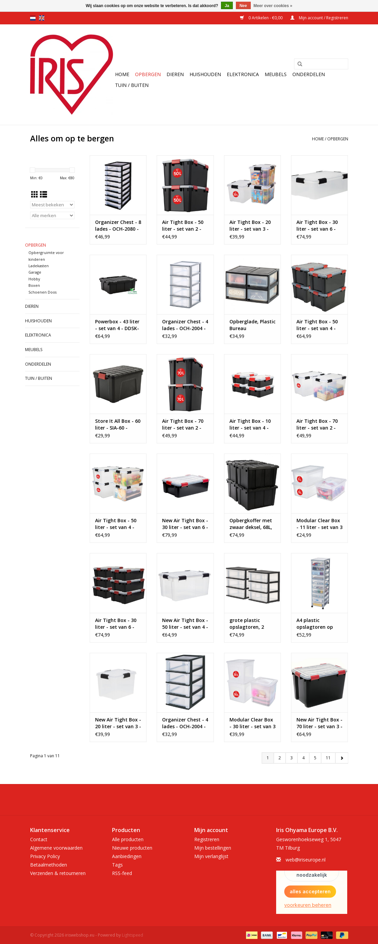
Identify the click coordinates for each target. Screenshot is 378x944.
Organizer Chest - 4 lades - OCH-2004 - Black (185, 723)
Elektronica (243, 74)
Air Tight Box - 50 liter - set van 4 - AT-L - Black (317, 325)
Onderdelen (308, 74)
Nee (243, 5)
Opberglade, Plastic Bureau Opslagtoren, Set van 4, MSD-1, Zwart (252, 325)
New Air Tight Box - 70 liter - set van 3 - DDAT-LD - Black (319, 723)
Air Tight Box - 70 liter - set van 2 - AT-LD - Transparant (317, 424)
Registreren (206, 839)
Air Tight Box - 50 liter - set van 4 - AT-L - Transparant (118, 524)
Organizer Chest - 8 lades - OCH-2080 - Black (118, 225)
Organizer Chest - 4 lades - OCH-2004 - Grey (185, 325)
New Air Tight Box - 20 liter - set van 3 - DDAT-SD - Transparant (118, 723)
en (41, 18)
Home (122, 74)
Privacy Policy (45, 856)
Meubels (276, 74)
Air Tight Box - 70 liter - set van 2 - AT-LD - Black (182, 424)
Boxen (34, 285)
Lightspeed (132, 935)
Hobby (34, 278)
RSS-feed (122, 873)
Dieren (175, 74)
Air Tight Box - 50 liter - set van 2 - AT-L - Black (182, 225)
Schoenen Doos (42, 292)
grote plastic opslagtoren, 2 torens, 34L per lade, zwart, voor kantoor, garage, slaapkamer (249, 623)
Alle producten (127, 839)
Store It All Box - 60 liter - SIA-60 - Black (117, 424)
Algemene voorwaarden (56, 848)
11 (328, 758)
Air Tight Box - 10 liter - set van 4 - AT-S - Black (250, 424)
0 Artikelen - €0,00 (262, 18)
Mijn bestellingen (212, 848)
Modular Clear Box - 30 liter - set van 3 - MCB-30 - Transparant (252, 723)
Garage (34, 272)
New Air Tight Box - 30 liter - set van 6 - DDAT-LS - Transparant (185, 524)
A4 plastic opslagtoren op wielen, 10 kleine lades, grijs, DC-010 (318, 623)
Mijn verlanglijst (211, 856)
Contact (38, 839)
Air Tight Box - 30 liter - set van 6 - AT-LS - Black (115, 623)
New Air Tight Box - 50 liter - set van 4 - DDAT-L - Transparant (185, 623)
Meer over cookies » (272, 5)
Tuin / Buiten (132, 85)
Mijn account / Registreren (319, 18)
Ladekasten (38, 265)
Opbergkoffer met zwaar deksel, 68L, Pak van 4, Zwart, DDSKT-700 (250, 524)
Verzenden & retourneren (58, 873)
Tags (117, 864)
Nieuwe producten (132, 848)
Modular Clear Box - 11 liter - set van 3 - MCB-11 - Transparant (319, 524)
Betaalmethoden (48, 864)
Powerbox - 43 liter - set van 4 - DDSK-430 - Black (117, 325)
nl (33, 18)
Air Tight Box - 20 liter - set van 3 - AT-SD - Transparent (250, 225)
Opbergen (148, 74)
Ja (227, 5)
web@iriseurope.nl (306, 859)
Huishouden (205, 74)
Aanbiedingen (126, 856)
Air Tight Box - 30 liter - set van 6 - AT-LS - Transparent (317, 225)
